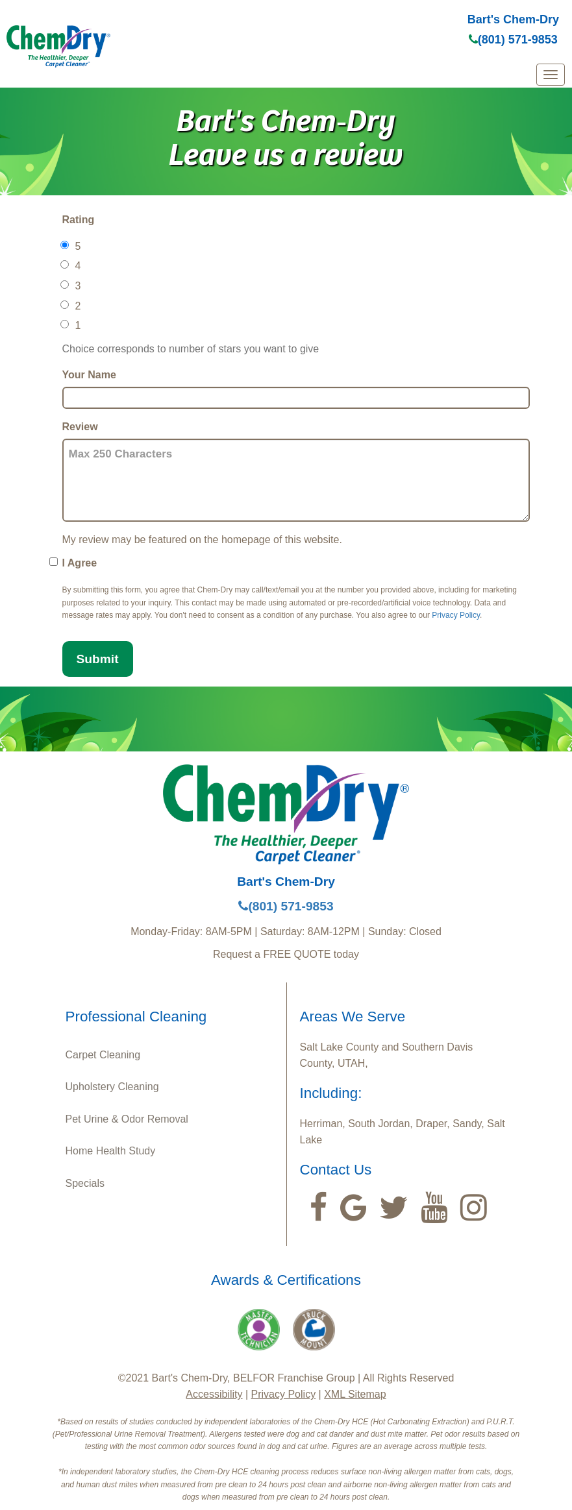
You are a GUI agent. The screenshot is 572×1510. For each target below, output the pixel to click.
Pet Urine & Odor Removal (127, 1119)
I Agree (79, 562)
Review (80, 426)
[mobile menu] (550, 75)
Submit (98, 659)
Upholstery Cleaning (112, 1086)
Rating (78, 219)
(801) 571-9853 (513, 39)
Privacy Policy (456, 615)
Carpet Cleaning (103, 1054)
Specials (85, 1183)
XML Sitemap (355, 1394)
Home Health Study (111, 1150)
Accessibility (214, 1394)
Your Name (89, 374)
